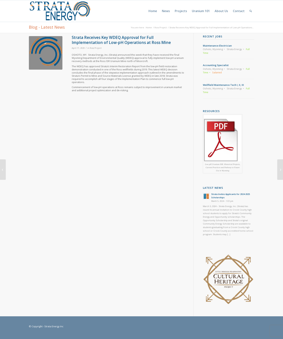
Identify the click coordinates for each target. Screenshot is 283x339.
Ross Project (96, 48)
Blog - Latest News (47, 27)
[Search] (250, 11)
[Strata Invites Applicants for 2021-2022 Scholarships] (280, 169)
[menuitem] (152, 11)
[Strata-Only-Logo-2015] (60, 11)
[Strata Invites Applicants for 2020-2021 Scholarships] (3, 169)
